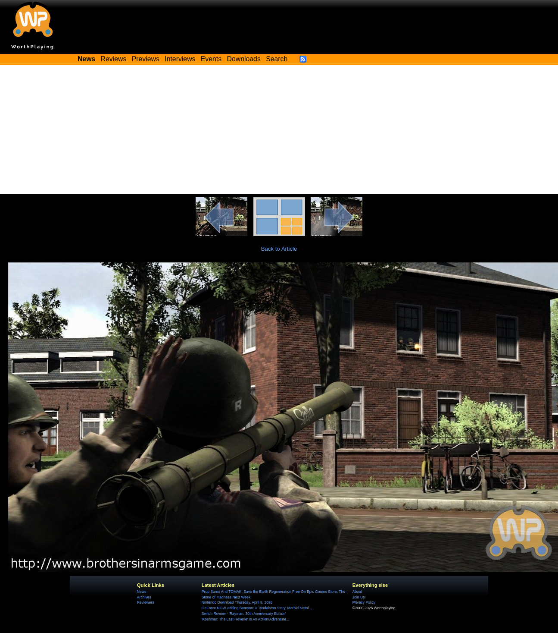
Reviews (114, 59)
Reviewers (145, 602)
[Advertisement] (279, 129)
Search (276, 59)
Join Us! (359, 597)
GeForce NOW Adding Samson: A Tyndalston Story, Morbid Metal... (257, 608)
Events (211, 59)
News (141, 591)
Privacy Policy (363, 602)
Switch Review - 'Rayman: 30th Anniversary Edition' (244, 613)
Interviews (180, 59)
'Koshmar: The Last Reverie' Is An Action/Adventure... (245, 619)
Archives (144, 597)
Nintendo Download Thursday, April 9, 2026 (237, 602)
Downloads (244, 59)
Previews (145, 59)
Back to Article (279, 249)
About (357, 591)
